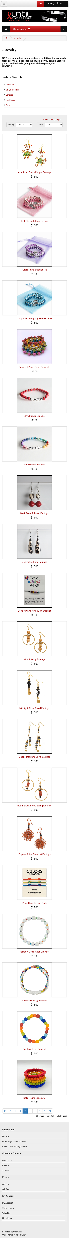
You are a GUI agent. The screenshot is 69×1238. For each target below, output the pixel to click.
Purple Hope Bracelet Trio (34, 269)
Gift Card (6, 1189)
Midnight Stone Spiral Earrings (34, 708)
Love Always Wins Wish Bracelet (34, 610)
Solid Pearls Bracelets (34, 1098)
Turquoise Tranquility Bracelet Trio (34, 318)
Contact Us (7, 1160)
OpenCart (17, 1232)
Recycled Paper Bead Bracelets (34, 367)
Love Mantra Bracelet (34, 416)
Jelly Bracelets (12, 90)
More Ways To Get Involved (14, 1141)
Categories (21, 29)
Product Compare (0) (52, 120)
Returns (5, 1165)
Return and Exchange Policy (14, 1146)
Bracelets (10, 85)
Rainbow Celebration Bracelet (34, 951)
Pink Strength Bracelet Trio (34, 221)
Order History (8, 1208)
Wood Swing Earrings (34, 659)
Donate (5, 1136)
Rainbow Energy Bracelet (34, 1000)
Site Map (6, 1170)
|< (5, 1111)
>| (50, 1111)
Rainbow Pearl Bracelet (34, 1049)
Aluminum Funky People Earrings (34, 172)
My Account (7, 1203)
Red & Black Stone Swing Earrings (34, 805)
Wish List (6, 1213)
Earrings (9, 95)
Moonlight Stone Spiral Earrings (34, 756)
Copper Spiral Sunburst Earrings (35, 854)
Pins (8, 105)
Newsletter (7, 1218)
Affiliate (5, 1184)
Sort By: (11, 125)
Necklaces (10, 100)
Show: (41, 125)
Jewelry (17, 38)
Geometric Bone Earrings (34, 562)
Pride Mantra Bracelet (34, 464)
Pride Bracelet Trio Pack (35, 903)
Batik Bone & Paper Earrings (34, 513)
